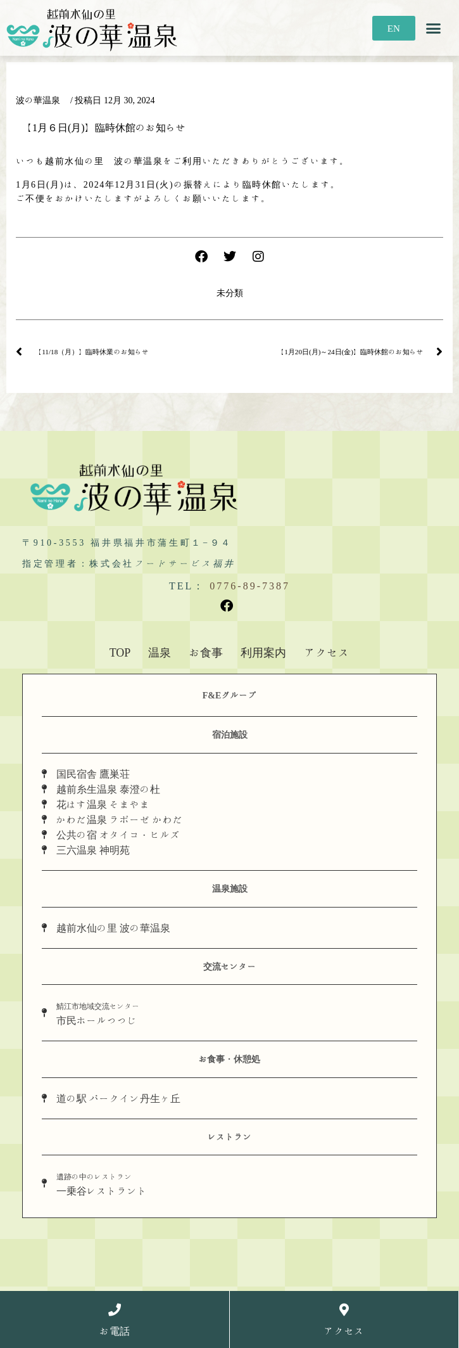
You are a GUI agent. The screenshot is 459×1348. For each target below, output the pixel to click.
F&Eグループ (230, 695)
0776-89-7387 (250, 586)
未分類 (230, 292)
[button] (434, 28)
